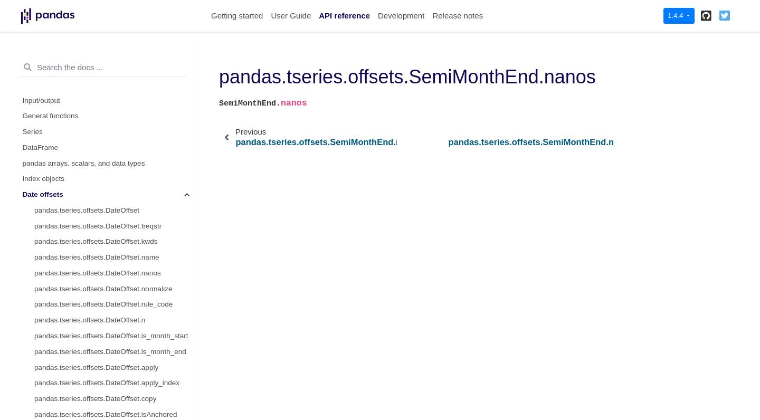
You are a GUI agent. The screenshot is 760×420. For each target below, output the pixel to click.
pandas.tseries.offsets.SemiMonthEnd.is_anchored (114, 291)
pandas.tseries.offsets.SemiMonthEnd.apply (103, 213)
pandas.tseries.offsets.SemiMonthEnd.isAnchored (113, 260)
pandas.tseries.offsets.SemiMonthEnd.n (97, 182)
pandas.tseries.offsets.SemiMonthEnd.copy (102, 245)
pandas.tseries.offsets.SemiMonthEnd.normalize (110, 150)
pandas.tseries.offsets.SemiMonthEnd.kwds (103, 103)
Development (401, 15)
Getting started (237, 15)
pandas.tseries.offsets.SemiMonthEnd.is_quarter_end (114, 386)
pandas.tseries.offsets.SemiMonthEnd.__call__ (108, 323)
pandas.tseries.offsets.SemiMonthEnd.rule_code (110, 166)
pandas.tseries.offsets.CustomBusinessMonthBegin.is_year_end (114, 56)
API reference (344, 15)
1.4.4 (676, 16)
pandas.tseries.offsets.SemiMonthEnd (94, 72)
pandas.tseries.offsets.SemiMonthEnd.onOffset (108, 276)
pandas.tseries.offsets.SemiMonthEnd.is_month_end (114, 354)
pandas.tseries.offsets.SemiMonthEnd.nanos (110, 135)
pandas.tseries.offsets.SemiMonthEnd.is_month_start (114, 339)
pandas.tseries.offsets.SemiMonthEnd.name (104, 119)
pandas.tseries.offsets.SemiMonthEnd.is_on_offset (114, 307)
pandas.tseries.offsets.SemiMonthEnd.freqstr (105, 87)
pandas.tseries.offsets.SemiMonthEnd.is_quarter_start (114, 370)
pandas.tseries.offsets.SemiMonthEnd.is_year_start (114, 402)
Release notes (457, 15)
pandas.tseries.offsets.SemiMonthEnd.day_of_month (114, 198)
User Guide (291, 15)
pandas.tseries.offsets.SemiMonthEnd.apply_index (114, 229)
